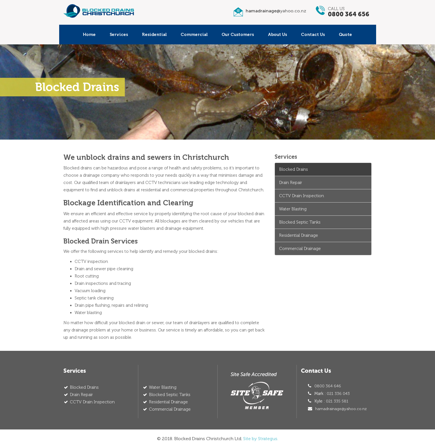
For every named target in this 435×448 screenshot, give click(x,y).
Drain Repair (290, 182)
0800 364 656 (348, 14)
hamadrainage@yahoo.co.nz (341, 408)
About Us (277, 34)
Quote (345, 34)
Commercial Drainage (300, 248)
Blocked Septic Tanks (300, 222)
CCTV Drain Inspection (301, 195)
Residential (154, 34)
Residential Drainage (298, 235)
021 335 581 (337, 401)
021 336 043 (338, 393)
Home (89, 34)
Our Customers (238, 34)
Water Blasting (293, 209)
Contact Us (313, 34)
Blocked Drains (293, 169)
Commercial (194, 34)
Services (119, 34)
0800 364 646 (327, 386)
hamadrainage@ (276, 10)
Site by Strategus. (260, 438)
